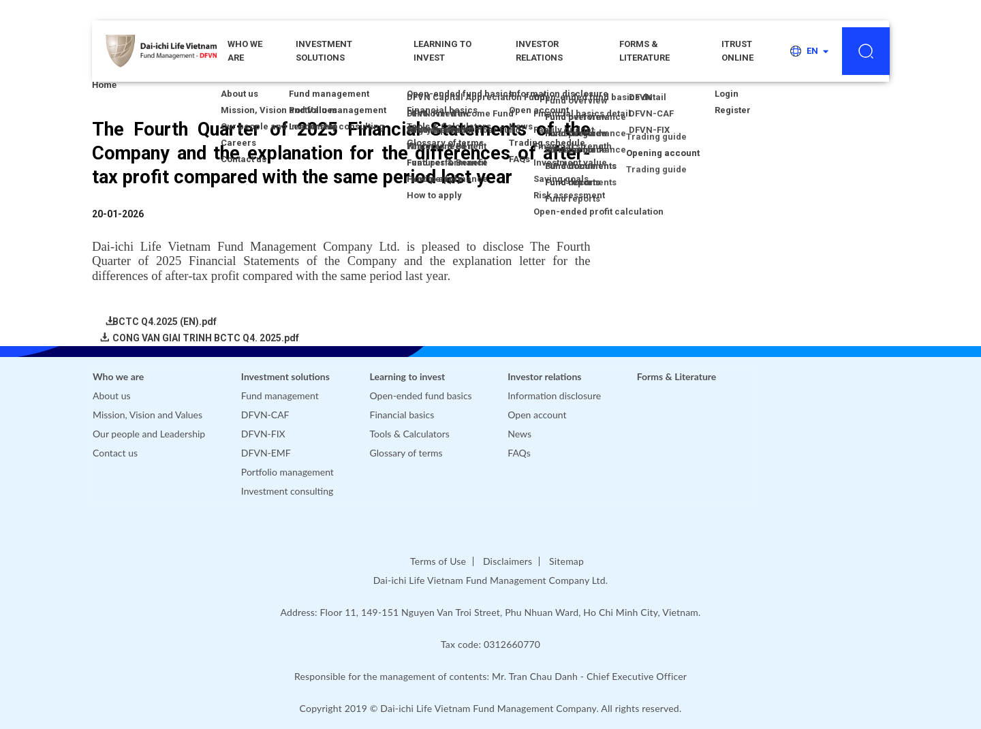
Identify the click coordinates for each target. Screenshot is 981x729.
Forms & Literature (644, 51)
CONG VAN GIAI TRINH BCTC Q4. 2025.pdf (205, 337)
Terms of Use (438, 561)
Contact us (115, 453)
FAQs (519, 453)
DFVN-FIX (263, 433)
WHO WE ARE (245, 51)
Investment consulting (287, 491)
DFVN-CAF (265, 414)
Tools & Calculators (410, 433)
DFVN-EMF (266, 453)
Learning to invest (442, 51)
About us (112, 395)
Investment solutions (324, 51)
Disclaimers (507, 561)
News (519, 433)
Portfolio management (287, 472)
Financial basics (402, 414)
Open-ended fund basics (421, 395)
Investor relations (539, 51)
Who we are (118, 376)
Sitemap (566, 561)
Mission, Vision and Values (147, 414)
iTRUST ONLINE (737, 51)
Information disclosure (554, 395)
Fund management (280, 395)
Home (104, 85)
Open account (537, 414)
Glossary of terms (406, 453)
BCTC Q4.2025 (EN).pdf (164, 321)
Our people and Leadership (149, 433)
